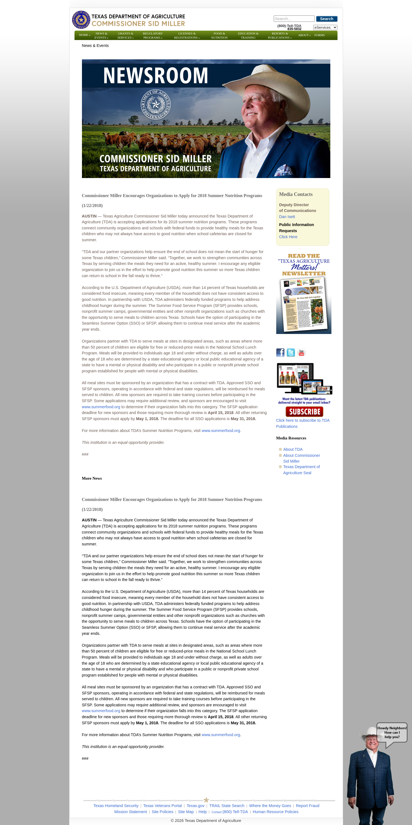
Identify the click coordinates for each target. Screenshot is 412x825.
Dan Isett (287, 216)
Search (326, 19)
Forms (320, 35)
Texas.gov (195, 805)
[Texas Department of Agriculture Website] (128, 19)
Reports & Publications (280, 35)
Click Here (288, 237)
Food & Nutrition (219, 35)
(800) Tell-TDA (235, 812)
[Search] (294, 18)
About (304, 35)
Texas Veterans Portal (162, 805)
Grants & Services (125, 35)
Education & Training (248, 35)
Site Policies (162, 812)
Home (85, 34)
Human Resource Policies (276, 812)
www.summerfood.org (101, 407)
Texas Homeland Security (116, 805)
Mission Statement (130, 812)
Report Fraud (307, 805)
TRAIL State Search (226, 805)
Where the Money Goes (270, 805)
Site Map (186, 812)
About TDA (293, 449)
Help (203, 812)
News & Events (101, 35)
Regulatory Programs (153, 35)
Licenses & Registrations (187, 35)
